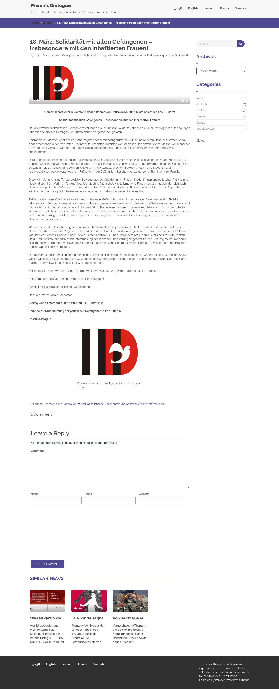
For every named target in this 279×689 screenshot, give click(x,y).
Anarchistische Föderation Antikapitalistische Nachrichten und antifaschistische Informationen (105, 403)
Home (36, 22)
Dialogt (200, 140)
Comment (38, 450)
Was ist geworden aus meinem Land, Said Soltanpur (47, 618)
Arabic (200, 98)
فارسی (178, 8)
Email (89, 494)
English (193, 8)
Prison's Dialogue (51, 5)
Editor (38, 55)
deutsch (209, 8)
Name (35, 494)
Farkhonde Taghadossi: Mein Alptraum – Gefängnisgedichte (88, 618)
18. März (99, 55)
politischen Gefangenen (120, 55)
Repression (167, 55)
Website (144, 494)
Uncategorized (205, 129)
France (224, 8)
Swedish (240, 8)
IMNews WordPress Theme (232, 680)
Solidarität (181, 55)
